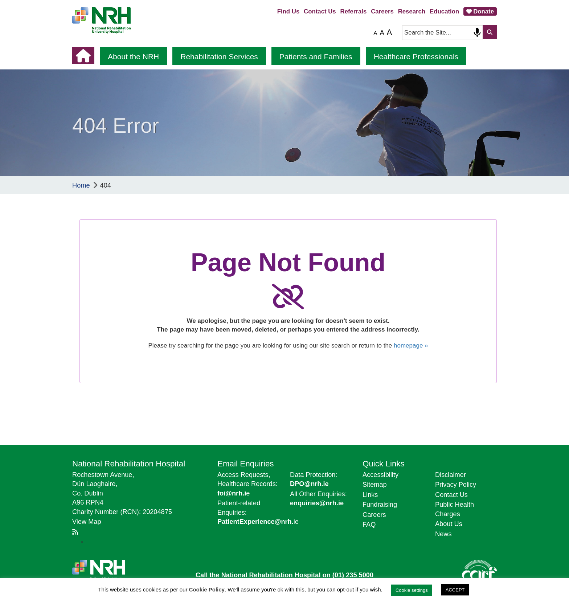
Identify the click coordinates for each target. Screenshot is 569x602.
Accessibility (380, 474)
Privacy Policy (455, 484)
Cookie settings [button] (412, 590)
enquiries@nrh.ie (317, 503)
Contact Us (320, 11)
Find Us (288, 11)
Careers (382, 11)
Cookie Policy (207, 589)
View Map (86, 521)
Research (412, 11)
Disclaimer (450, 474)
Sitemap (375, 484)
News (443, 534)
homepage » (411, 345)
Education (444, 11)
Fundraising (380, 504)
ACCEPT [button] (455, 590)
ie (258, 521)
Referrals (353, 11)
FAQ (369, 524)
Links (370, 494)
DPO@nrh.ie (309, 483)
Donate (483, 11)
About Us (448, 523)
